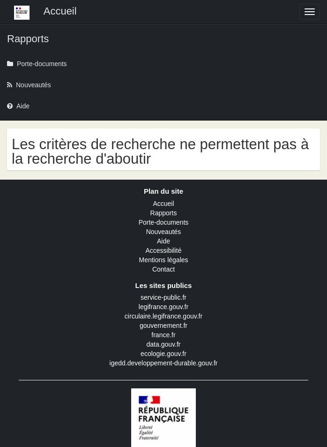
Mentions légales (163, 260)
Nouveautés (163, 231)
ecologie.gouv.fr (163, 353)
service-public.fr (163, 297)
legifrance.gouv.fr (163, 307)
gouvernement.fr (163, 325)
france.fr (163, 335)
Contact (163, 269)
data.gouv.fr (164, 344)
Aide (163, 241)
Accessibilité (163, 250)
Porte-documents (164, 222)
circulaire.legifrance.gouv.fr (163, 316)
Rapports (163, 213)
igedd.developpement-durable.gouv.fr (164, 363)
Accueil (163, 203)
